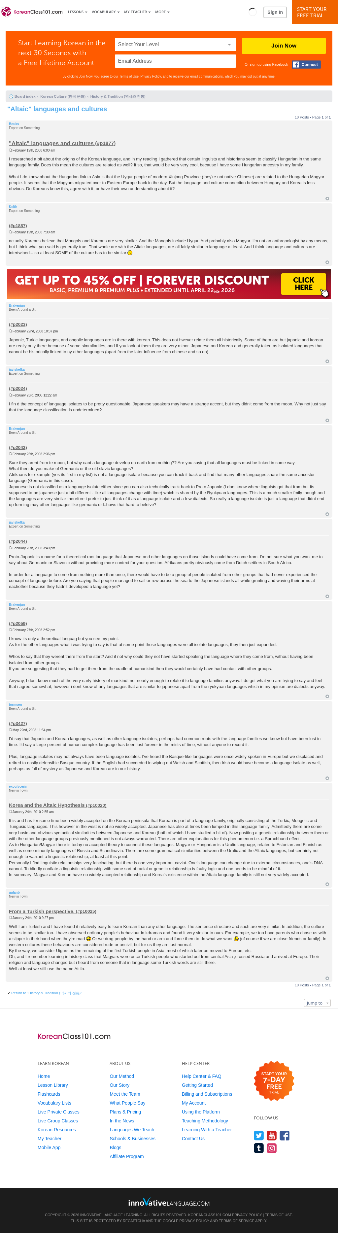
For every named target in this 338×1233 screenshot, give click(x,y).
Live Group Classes (58, 1120)
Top (327, 198)
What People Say (127, 1103)
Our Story (119, 1085)
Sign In (275, 12)
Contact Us (193, 1138)
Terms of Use (129, 76)
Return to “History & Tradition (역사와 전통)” (46, 993)
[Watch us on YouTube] (272, 1135)
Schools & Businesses (132, 1138)
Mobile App (49, 1147)
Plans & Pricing (125, 1111)
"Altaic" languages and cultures (57, 109)
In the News (122, 1120)
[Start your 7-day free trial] (274, 1081)
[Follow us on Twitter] (259, 1135)
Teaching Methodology (205, 1120)
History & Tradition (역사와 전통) (118, 96)
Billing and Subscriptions (207, 1094)
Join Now (283, 46)
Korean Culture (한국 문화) (62, 96)
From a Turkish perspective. (42, 911)
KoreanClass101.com (209, 1215)
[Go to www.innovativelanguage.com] (169, 1201)
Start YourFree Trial (316, 12)
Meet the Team (125, 1094)
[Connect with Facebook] (306, 64)
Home (44, 1076)
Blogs (115, 1147)
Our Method (122, 1076)
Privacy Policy (151, 76)
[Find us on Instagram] (272, 1148)
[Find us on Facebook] (285, 1135)
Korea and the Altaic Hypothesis (47, 805)
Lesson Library (53, 1085)
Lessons (76, 12)
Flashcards (49, 1094)
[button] (252, 12)
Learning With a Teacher (207, 1129)
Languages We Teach (132, 1129)
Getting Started (197, 1085)
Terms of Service (236, 1221)
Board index (25, 96)
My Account (194, 1103)
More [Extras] (160, 12)
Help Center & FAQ (201, 1076)
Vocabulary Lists (54, 1103)
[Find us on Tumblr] (259, 1148)
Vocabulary (104, 12)
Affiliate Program (127, 1156)
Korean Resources (57, 1129)
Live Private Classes (59, 1111)
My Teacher (135, 12)
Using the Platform (201, 1111)
